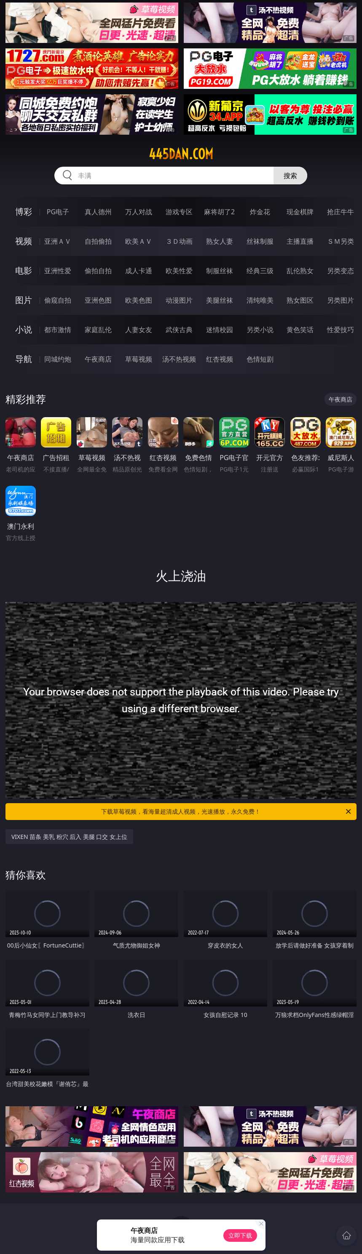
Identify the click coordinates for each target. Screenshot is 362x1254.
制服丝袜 (219, 270)
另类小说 (260, 329)
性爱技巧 (340, 329)
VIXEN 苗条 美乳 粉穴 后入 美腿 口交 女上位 (69, 837)
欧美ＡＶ (138, 241)
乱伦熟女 (300, 270)
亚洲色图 (98, 300)
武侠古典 (179, 329)
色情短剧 (260, 359)
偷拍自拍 (98, 270)
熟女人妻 (219, 241)
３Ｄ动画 (179, 241)
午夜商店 (98, 359)
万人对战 (138, 211)
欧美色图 (138, 300)
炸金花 (260, 211)
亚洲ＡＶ (57, 241)
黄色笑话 (300, 329)
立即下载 (240, 1235)
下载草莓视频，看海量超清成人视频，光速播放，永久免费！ (226, 812)
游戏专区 (179, 211)
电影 (23, 270)
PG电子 (58, 211)
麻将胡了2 (219, 211)
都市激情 (57, 329)
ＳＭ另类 (340, 241)
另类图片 (340, 300)
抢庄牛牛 (340, 211)
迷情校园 (219, 329)
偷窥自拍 (57, 300)
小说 (23, 329)
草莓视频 (138, 359)
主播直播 (300, 241)
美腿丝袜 (219, 300)
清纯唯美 (260, 300)
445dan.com (181, 154)
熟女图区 (300, 300)
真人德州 (98, 211)
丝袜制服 (260, 241)
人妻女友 (138, 329)
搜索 (290, 175)
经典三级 (260, 270)
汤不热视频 (179, 359)
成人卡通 (138, 270)
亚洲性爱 (57, 270)
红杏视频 (219, 359)
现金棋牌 (300, 211)
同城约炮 (57, 359)
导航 (23, 359)
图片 (23, 300)
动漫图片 (179, 300)
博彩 (23, 211)
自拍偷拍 (98, 241)
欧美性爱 (179, 270)
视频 (23, 241)
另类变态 (340, 270)
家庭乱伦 (98, 329)
